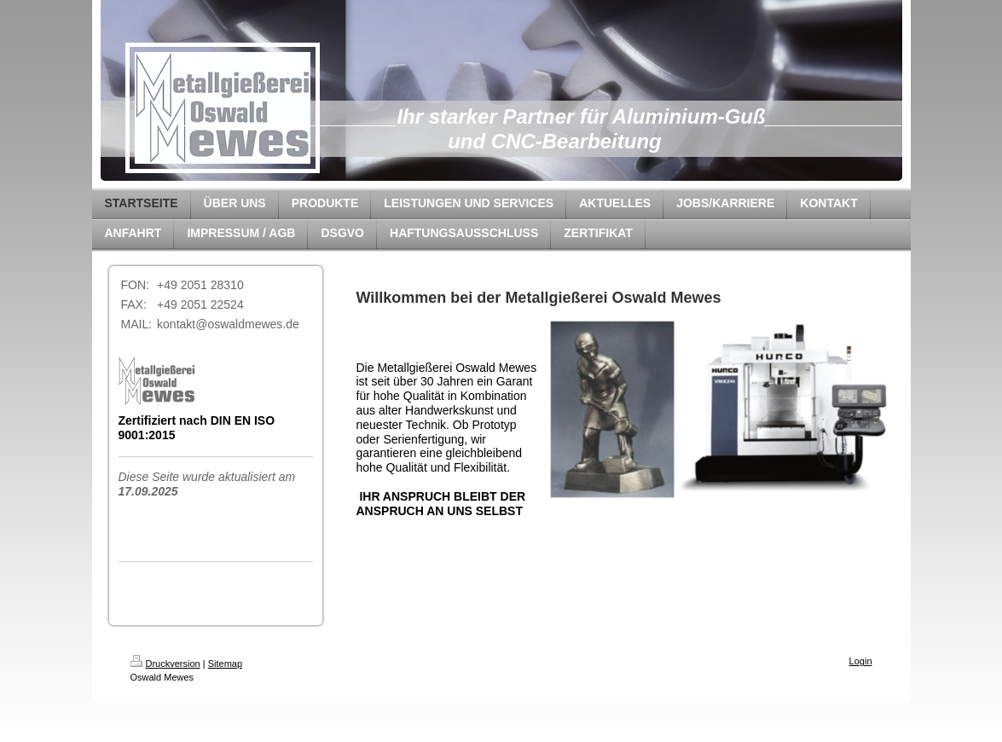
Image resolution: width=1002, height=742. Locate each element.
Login (860, 661)
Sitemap (225, 663)
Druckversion (165, 663)
